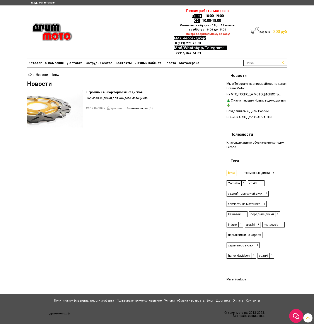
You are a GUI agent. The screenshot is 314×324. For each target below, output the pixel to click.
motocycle (271, 224)
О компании (54, 63)
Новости (42, 74)
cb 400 (253, 183)
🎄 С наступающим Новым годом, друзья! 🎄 (256, 103)
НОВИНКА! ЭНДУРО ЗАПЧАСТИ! (249, 117)
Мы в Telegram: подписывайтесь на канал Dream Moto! (257, 86)
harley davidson (239, 255)
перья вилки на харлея (244, 235)
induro (232, 224)
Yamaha (234, 183)
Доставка (75, 63)
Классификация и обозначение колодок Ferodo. (255, 145)
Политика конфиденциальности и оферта (84, 300)
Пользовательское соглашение (139, 300)
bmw (231, 173)
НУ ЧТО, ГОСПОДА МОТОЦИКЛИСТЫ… (254, 94)
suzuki (263, 255)
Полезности (241, 134)
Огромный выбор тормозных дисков (114, 92)
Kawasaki (234, 214)
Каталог (35, 63)
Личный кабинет (148, 63)
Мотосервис (189, 63)
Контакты (124, 63)
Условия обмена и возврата (184, 300)
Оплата (170, 63)
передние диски (262, 214)
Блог (210, 300)
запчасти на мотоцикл (244, 204)
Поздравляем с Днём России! (248, 111)
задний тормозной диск (245, 193)
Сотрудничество (99, 63)
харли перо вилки (240, 245)
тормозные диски (257, 173)
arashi (250, 224)
